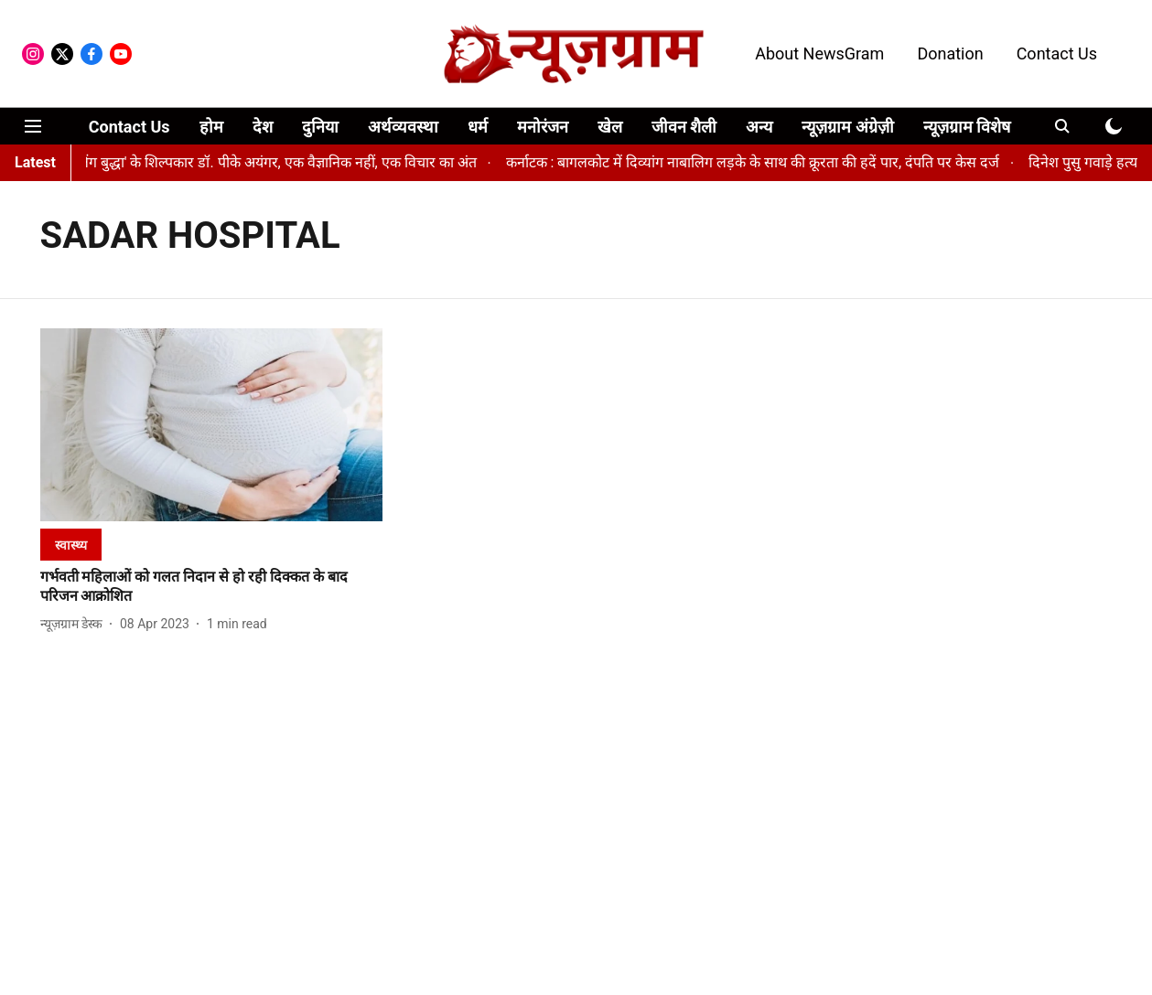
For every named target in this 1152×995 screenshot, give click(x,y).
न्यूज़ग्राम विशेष (966, 126)
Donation (950, 53)
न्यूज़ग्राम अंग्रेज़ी (847, 126)
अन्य (759, 126)
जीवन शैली (683, 126)
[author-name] (75, 624)
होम (211, 126)
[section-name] (71, 544)
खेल (610, 126)
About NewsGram (819, 53)
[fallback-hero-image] (211, 424)
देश (263, 126)
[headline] (211, 587)
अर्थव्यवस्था (403, 126)
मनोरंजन (542, 126)
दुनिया (320, 126)
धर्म (478, 126)
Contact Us (1057, 53)
